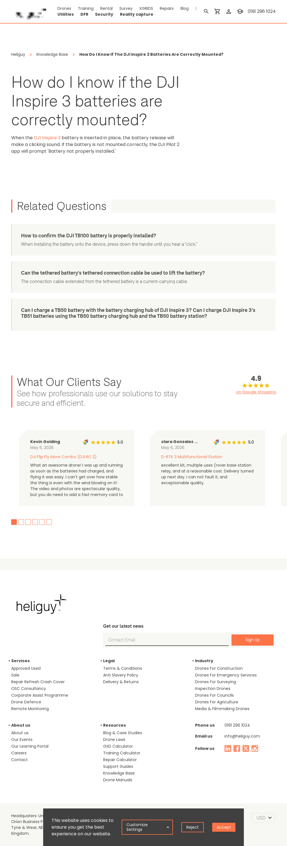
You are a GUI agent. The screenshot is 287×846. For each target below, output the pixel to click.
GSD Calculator (118, 746)
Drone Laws (114, 739)
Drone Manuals (117, 780)
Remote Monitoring (30, 708)
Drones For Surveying (215, 682)
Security (104, 14)
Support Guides (118, 766)
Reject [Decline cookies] (192, 827)
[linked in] (227, 748)
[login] (228, 11)
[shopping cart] (217, 11)
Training (86, 8)
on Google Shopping (256, 392)
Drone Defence (26, 702)
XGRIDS (146, 8)
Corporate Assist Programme (39, 695)
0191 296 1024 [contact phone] (262, 11)
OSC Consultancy (28, 688)
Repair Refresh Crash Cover (38, 682)
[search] (206, 11)
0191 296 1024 (237, 725)
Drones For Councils (214, 695)
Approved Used (26, 668)
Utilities (65, 14)
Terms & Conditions (122, 668)
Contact (19, 759)
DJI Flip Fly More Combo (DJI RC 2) (63, 457)
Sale (15, 675)
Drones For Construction (219, 668)
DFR (84, 14)
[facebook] (236, 748)
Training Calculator (121, 753)
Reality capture (136, 14)
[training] (240, 11)
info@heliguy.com (242, 736)
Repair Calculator (120, 759)
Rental (106, 8)
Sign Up (253, 640)
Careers (19, 753)
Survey (126, 8)
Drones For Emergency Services (226, 675)
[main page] (28, 11)
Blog (184, 8)
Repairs (167, 8)
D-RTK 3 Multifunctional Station (191, 457)
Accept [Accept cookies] (224, 827)
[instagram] (254, 748)
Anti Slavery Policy (120, 675)
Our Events (22, 739)
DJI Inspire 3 (47, 138)
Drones (64, 8)
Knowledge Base (119, 773)
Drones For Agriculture (216, 702)
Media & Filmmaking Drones (222, 708)
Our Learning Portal (29, 746)
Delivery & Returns (121, 682)
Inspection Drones (212, 688)
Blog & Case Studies (122, 733)
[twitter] (245, 748)
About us (20, 733)
